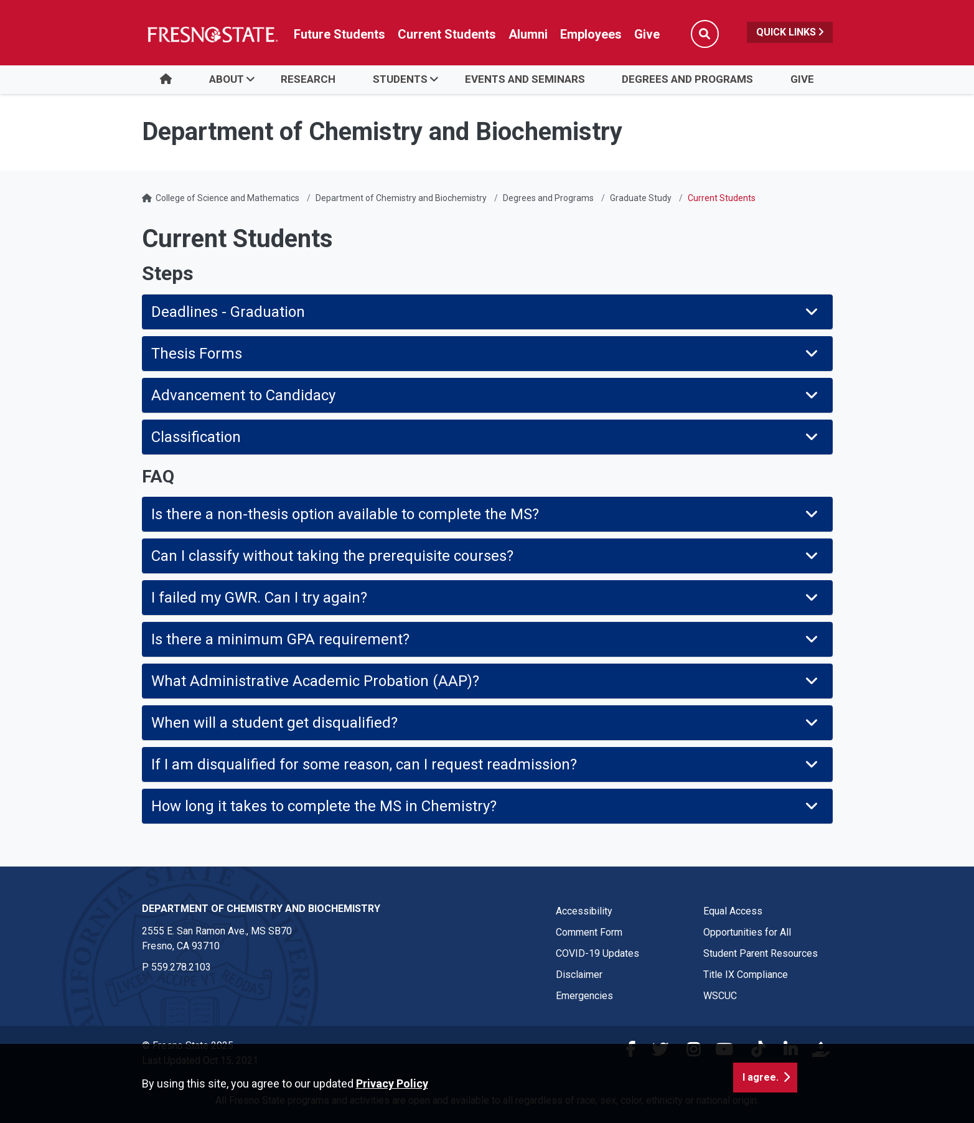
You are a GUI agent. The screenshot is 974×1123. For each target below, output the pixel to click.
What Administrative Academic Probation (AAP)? (485, 681)
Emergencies (584, 996)
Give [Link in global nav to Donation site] (647, 34)
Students (400, 79)
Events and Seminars (525, 79)
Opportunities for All (747, 932)
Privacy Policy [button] (392, 1108)
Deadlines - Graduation (485, 312)
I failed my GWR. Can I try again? (485, 597)
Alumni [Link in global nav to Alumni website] (528, 34)
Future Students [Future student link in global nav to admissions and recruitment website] (339, 34)
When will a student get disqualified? (485, 722)
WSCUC (720, 996)
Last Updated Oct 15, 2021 (200, 1060)
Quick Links (789, 32)
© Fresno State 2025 (187, 1045)
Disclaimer (579, 974)
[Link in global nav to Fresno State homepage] (212, 34)
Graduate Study (641, 198)
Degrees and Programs (687, 79)
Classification (485, 437)
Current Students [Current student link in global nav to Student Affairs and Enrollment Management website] (447, 34)
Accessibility (584, 911)
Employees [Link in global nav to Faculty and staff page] (591, 34)
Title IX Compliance (745, 974)
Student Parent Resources (760, 953)
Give (802, 79)
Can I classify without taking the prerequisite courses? (485, 556)
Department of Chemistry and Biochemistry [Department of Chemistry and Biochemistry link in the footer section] (261, 908)
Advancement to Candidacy (485, 395)
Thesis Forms (485, 353)
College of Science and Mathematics (227, 198)
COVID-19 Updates (597, 953)
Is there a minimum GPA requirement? (485, 639)
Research (308, 79)
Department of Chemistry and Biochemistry (401, 198)
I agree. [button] (760, 1102)
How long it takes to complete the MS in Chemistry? (485, 806)
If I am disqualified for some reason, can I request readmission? (485, 764)
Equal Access (732, 911)
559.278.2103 (181, 967)
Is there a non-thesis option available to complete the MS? (485, 514)
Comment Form (589, 932)
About (226, 79)
